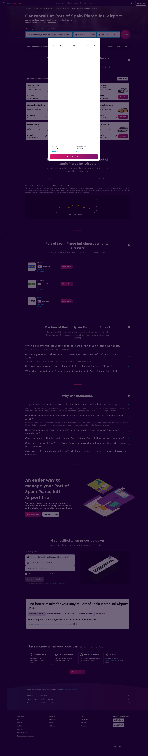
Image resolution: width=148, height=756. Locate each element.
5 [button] (55, 59)
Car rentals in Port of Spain (62, 8)
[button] (3, 3)
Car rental (28, 8)
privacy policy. (62, 583)
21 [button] (65, 69)
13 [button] (61, 64)
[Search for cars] (3, 18)
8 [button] (70, 59)
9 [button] (41, 64)
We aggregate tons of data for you (78, 699)
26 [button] (56, 73)
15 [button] (70, 64)
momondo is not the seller (78, 695)
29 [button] (71, 73)
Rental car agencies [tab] (36, 613)
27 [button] (61, 73)
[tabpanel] (77, 204)
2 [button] (41, 59)
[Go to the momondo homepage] (14, 3)
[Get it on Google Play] (118, 720)
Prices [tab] (51, 179)
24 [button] (46, 73)
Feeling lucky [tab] (100, 613)
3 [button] (97, 54)
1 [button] (70, 54)
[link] (53, 97)
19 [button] (56, 69)
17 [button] (46, 69)
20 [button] (61, 69)
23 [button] (41, 73)
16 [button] (41, 69)
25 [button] (51, 73)
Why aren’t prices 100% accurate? (78, 703)
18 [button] (51, 69)
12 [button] (56, 64)
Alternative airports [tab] (54, 613)
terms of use (51, 583)
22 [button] (71, 69)
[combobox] (31, 29)
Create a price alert (111, 660)
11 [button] (50, 64)
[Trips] (3, 28)
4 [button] (50, 59)
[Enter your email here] (52, 568)
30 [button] (41, 78)
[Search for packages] (3, 22)
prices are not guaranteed (69, 689)
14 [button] (65, 64)
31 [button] (46, 78)
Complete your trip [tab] (85, 613)
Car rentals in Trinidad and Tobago (42, 8)
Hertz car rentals (33, 624)
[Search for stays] (3, 14)
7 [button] (65, 59)
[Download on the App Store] (118, 725)
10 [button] (46, 64)
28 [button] (66, 73)
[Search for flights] (3, 9)
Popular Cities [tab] (69, 613)
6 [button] (60, 59)
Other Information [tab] (104, 179)
